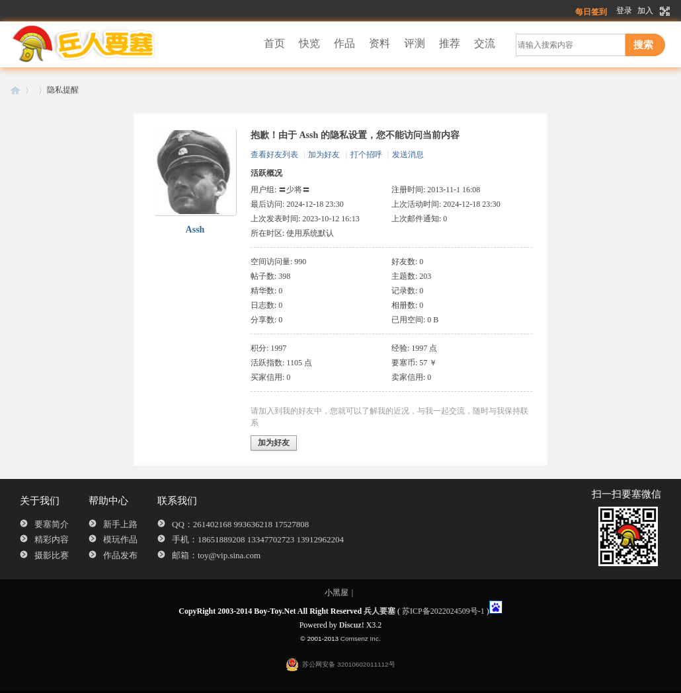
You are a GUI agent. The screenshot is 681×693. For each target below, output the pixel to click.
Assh (195, 230)
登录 (624, 10)
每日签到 (591, 12)
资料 (379, 43)
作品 (344, 43)
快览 (309, 43)
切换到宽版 (663, 11)
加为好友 (324, 154)
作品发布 (120, 555)
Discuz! (351, 625)
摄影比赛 (51, 555)
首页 (274, 43)
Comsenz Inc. (360, 638)
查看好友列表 (274, 154)
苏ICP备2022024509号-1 (443, 611)
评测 (414, 43)
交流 (484, 43)
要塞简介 (51, 524)
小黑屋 (336, 592)
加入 (645, 10)
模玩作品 (120, 539)
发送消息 (408, 154)
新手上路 (120, 524)
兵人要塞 (15, 90)
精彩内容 (51, 539)
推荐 (449, 43)
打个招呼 (366, 154)
